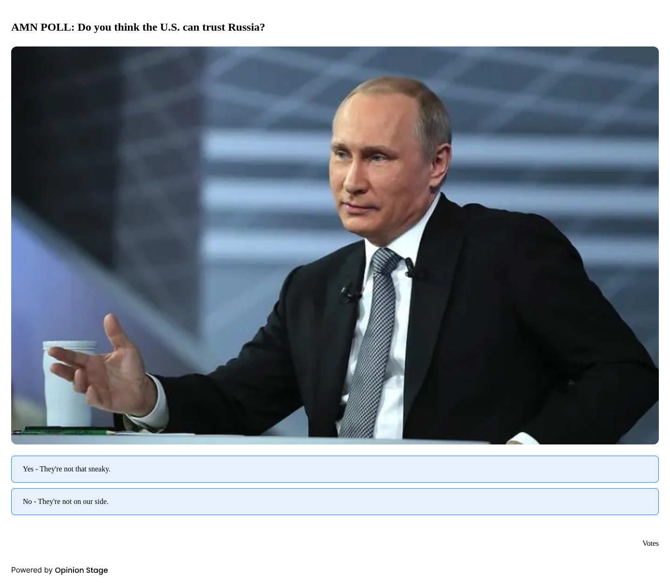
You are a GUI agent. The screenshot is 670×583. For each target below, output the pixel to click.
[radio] (335, 469)
